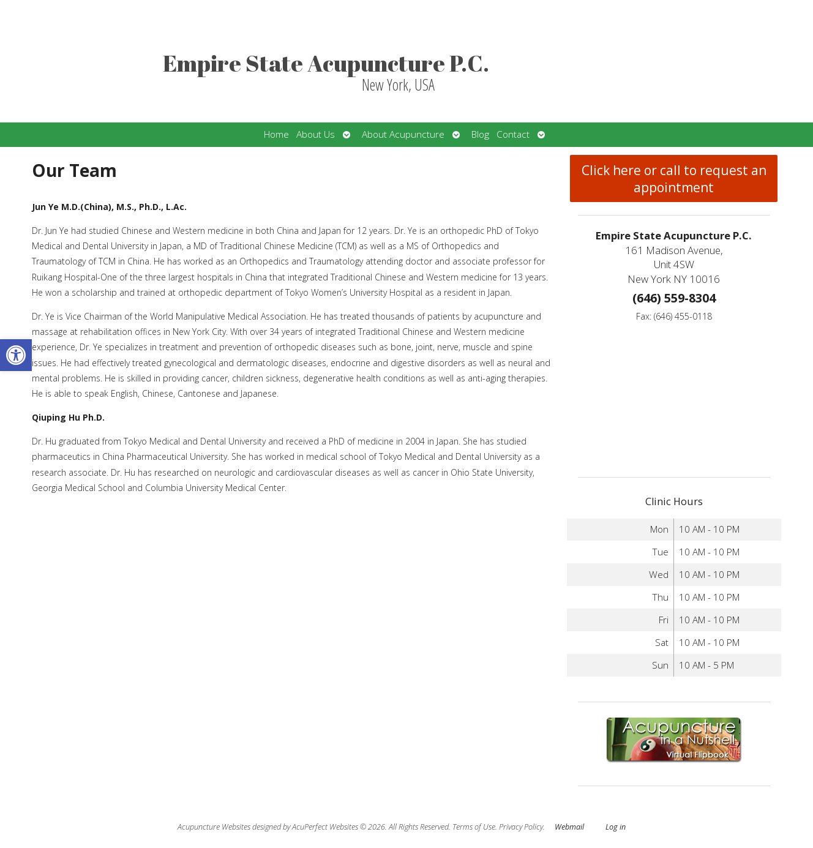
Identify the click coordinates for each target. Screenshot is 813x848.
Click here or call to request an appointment (674, 179)
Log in (615, 827)
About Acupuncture (403, 134)
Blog (480, 134)
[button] (16, 355)
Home (276, 134)
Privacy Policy (521, 827)
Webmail (569, 827)
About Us (315, 134)
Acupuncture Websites (214, 827)
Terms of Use (473, 827)
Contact (513, 134)
